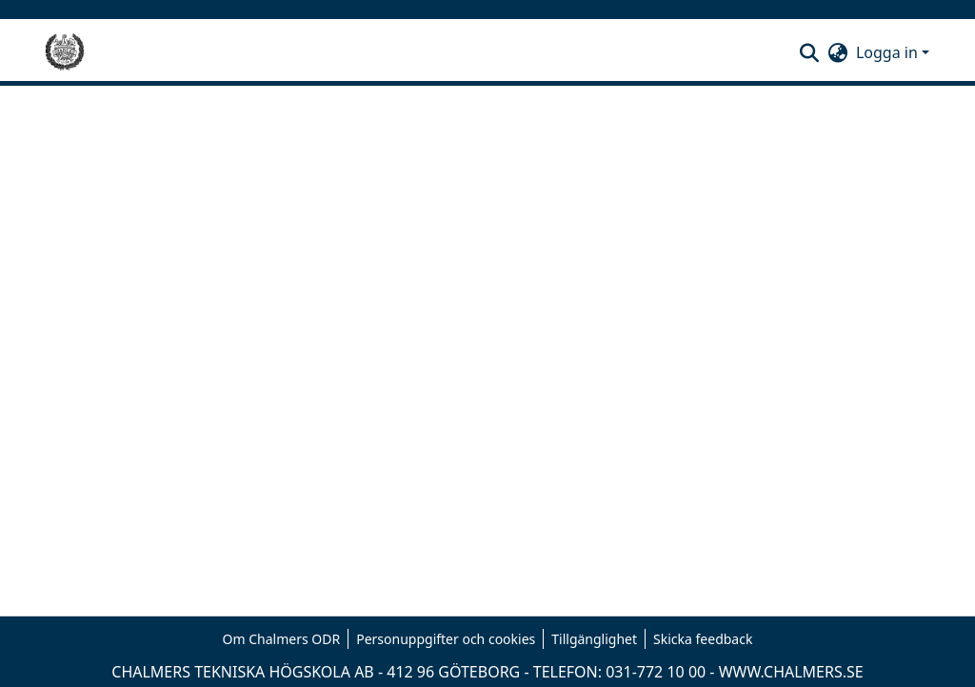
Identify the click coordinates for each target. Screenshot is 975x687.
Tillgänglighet (594, 639)
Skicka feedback (702, 639)
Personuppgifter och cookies (445, 639)
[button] (810, 52)
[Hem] (65, 52)
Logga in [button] (889, 52)
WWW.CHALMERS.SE (791, 671)
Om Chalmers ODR (282, 639)
